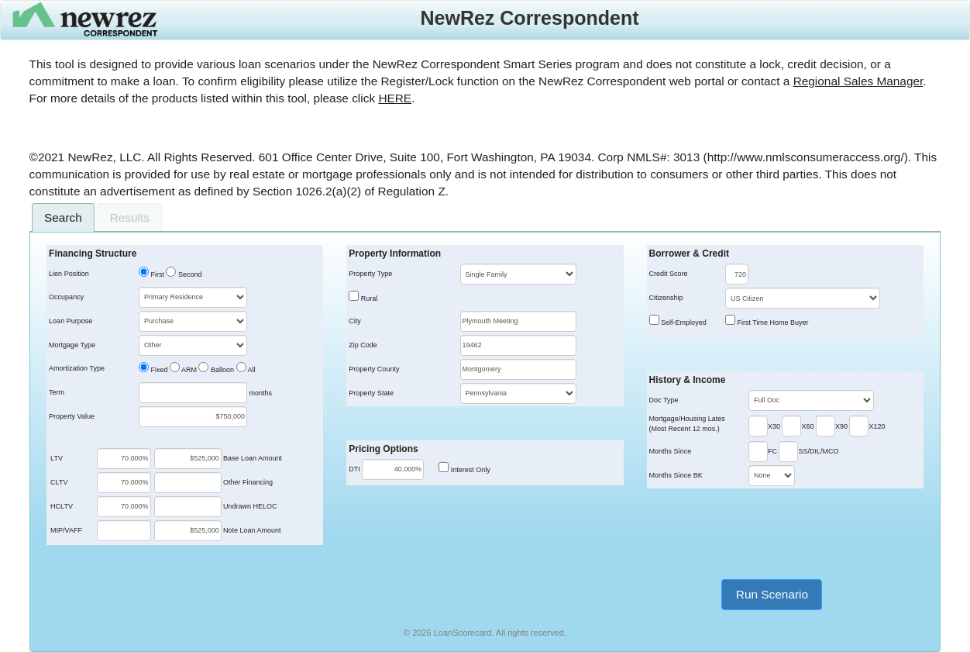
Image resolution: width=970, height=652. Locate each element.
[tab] (63, 217)
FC (772, 451)
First (156, 274)
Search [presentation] (63, 217)
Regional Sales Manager (858, 81)
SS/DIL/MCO (818, 451)
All (251, 370)
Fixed (158, 370)
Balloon (221, 370)
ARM (188, 370)
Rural (368, 298)
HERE (394, 98)
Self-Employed (683, 322)
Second (188, 274)
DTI (355, 469)
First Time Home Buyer (772, 322)
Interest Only (469, 470)
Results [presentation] (130, 217)
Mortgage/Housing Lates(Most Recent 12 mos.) (687, 424)
